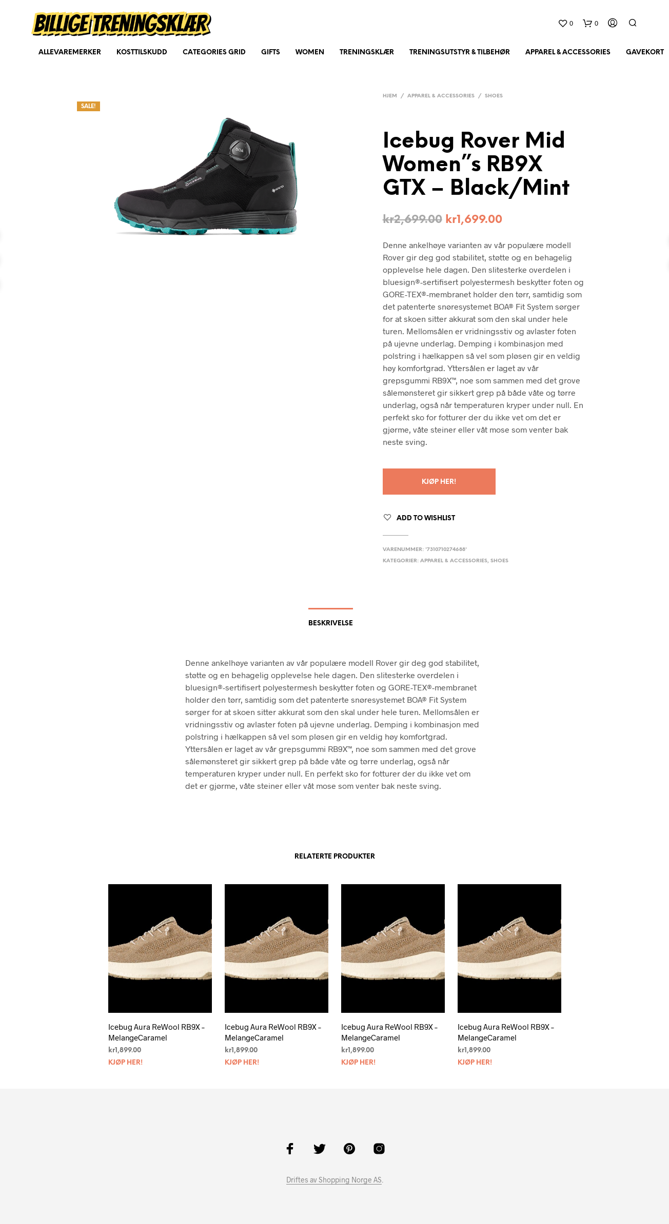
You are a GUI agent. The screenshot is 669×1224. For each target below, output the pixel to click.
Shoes (494, 96)
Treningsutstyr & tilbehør (459, 52)
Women (310, 52)
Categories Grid (214, 52)
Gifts (270, 52)
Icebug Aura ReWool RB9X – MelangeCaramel (156, 1032)
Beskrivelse (330, 623)
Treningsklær (367, 52)
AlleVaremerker (69, 52)
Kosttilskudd (141, 52)
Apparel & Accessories (568, 52)
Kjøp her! (439, 482)
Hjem (390, 96)
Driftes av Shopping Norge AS (334, 1180)
